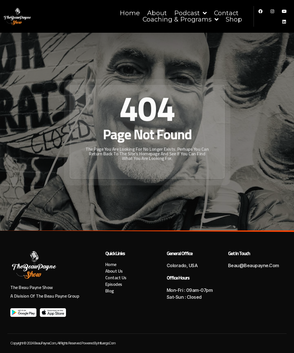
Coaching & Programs (181, 19)
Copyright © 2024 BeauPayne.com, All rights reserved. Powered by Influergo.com (62, 343)
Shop (234, 19)
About (157, 13)
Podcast (190, 13)
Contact (226, 13)
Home (130, 13)
